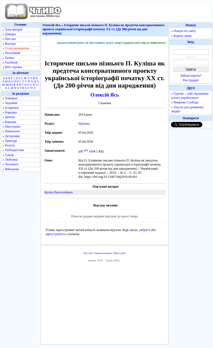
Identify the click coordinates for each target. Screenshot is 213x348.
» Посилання (11, 53)
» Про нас (9, 39)
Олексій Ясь (104, 95)
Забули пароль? (191, 75)
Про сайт (88, 253)
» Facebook (10, 62)
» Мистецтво (11, 126)
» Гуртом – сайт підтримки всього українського (189, 96)
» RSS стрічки (12, 67)
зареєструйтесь (55, 234)
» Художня (9, 103)
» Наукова (9, 122)
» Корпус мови (181, 36)
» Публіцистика (13, 150)
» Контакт (9, 44)
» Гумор (8, 155)
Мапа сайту (120, 253)
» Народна (9, 112)
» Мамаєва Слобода (184, 102)
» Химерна (9, 98)
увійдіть (144, 230)
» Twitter (8, 58)
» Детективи (11, 136)
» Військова (10, 169)
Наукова (84, 123)
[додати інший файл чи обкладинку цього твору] (90, 42)
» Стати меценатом (15, 48)
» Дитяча (8, 117)
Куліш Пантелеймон (59, 192)
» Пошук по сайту (183, 31)
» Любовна (10, 159)
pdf (80, 151)
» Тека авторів (12, 29)
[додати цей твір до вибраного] (144, 42)
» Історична (10, 108)
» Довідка (9, 34)
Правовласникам (103, 253)
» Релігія (8, 145)
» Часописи (10, 164)
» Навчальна (11, 131)
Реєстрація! (191, 80)
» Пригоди (9, 141)
